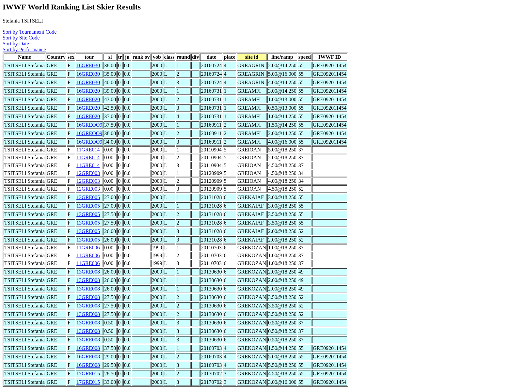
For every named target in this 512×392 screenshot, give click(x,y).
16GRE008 (88, 348)
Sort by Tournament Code (29, 32)
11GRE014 (88, 149)
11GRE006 (88, 247)
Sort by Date (16, 43)
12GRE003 (88, 173)
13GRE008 (88, 271)
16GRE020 (88, 91)
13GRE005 (88, 197)
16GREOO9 (89, 125)
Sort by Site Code (21, 37)
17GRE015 (88, 373)
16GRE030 (88, 65)
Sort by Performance (24, 49)
